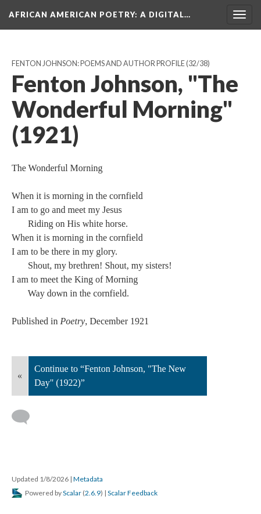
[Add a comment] (26, 417)
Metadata (88, 479)
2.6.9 (93, 492)
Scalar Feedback (133, 492)
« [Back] (19, 376)
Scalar (72, 492)
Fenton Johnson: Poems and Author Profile (98, 63)
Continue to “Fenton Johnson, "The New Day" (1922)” (110, 376)
